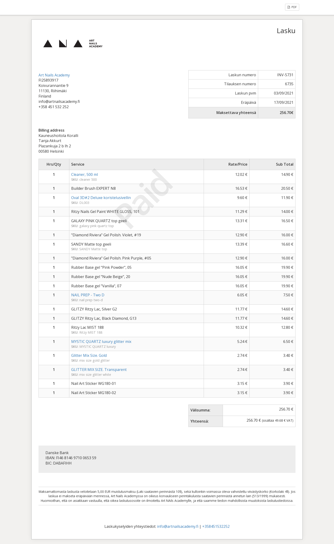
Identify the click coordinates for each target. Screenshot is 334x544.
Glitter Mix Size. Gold (89, 355)
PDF (292, 7)
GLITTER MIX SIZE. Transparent (99, 369)
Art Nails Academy (54, 75)
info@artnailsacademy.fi (177, 526)
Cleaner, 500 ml (84, 174)
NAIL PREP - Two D (87, 294)
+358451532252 (216, 526)
